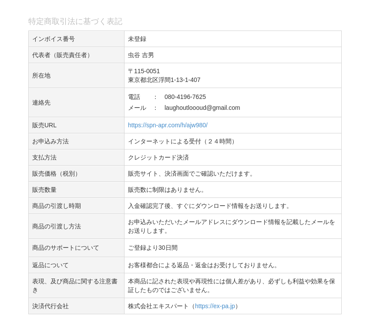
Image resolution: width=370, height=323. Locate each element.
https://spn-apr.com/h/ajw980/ (168, 125)
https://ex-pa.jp (215, 306)
